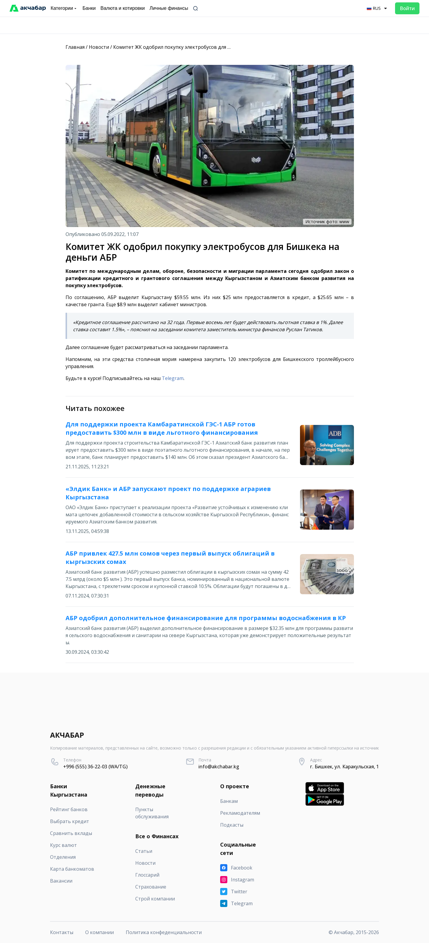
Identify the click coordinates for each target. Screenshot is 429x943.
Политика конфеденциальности (164, 932)
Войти (407, 8)
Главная (75, 47)
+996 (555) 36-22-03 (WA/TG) (95, 766)
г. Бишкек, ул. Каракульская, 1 (344, 766)
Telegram (173, 378)
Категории (64, 8)
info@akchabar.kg (218, 766)
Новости (99, 47)
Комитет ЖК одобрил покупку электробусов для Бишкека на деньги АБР (198, 47)
